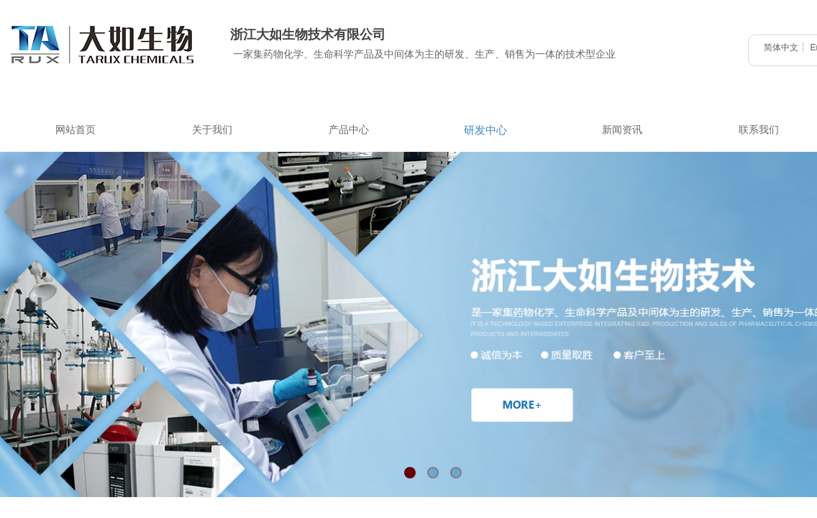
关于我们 (212, 129)
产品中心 (349, 129)
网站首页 (75, 129)
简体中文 (781, 47)
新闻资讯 (622, 129)
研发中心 (485, 130)
